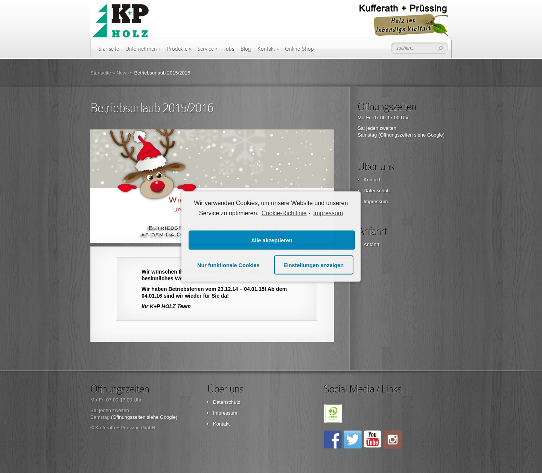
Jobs (229, 49)
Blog (246, 49)
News (122, 73)
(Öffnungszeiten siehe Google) (411, 135)
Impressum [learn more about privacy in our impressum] (328, 213)
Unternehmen (142, 49)
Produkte (179, 49)
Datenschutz (377, 190)
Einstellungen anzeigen (313, 265)
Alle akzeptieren (271, 240)
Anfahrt (371, 244)
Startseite (108, 49)
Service (207, 49)
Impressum (376, 201)
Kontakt (268, 49)
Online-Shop (299, 49)
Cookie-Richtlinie (284, 213)
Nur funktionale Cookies (228, 265)
